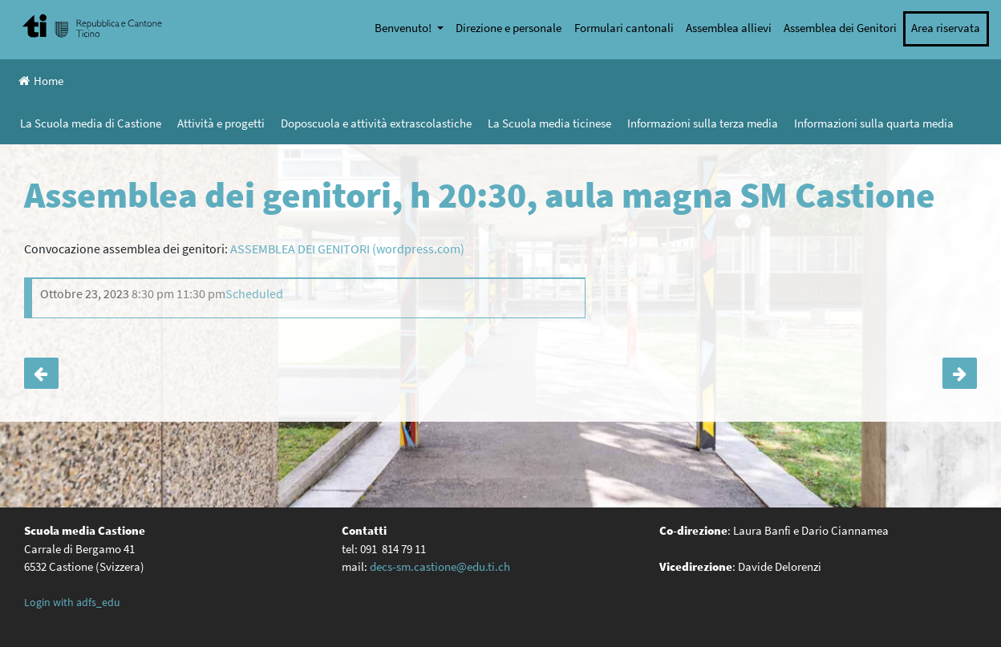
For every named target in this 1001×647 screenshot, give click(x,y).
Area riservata (945, 27)
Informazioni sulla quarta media (874, 123)
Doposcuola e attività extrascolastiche (376, 123)
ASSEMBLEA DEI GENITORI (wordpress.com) (347, 249)
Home (40, 80)
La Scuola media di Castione (90, 123)
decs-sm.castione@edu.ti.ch (440, 566)
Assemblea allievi (729, 27)
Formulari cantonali (624, 27)
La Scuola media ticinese (549, 123)
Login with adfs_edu (72, 602)
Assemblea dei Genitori (840, 27)
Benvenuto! (404, 27)
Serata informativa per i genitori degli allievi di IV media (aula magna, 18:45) (41, 374)
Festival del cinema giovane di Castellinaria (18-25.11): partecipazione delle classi (959, 374)
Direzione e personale (508, 27)
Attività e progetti (221, 123)
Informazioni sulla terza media (702, 123)
